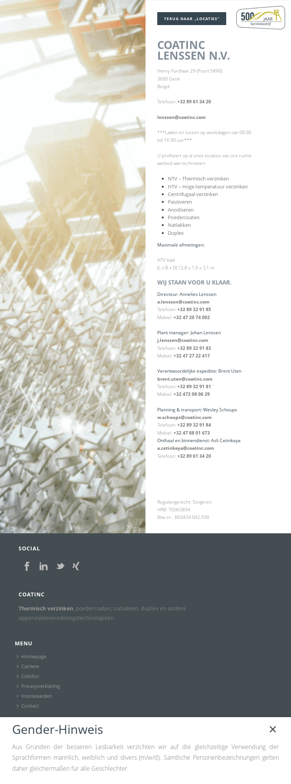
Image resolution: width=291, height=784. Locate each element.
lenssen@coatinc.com (181, 117)
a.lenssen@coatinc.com (183, 302)
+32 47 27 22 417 (192, 356)
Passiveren (180, 201)
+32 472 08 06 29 (192, 394)
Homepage (31, 656)
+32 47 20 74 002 (192, 317)
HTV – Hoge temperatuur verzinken (208, 186)
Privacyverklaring (38, 686)
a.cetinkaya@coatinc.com (185, 448)
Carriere (28, 666)
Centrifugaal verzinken (193, 194)
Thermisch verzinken (46, 608)
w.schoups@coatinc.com (184, 417)
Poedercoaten (184, 217)
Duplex (176, 232)
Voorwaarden (34, 695)
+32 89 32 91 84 (194, 425)
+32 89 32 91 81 (194, 386)
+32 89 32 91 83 (194, 348)
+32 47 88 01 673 (192, 433)
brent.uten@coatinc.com (185, 379)
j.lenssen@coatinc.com (182, 340)
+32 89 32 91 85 (194, 309)
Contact (28, 705)
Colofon (28, 676)
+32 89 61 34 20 (194, 101)
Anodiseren (181, 209)
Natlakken (179, 224)
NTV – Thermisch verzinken (198, 178)
